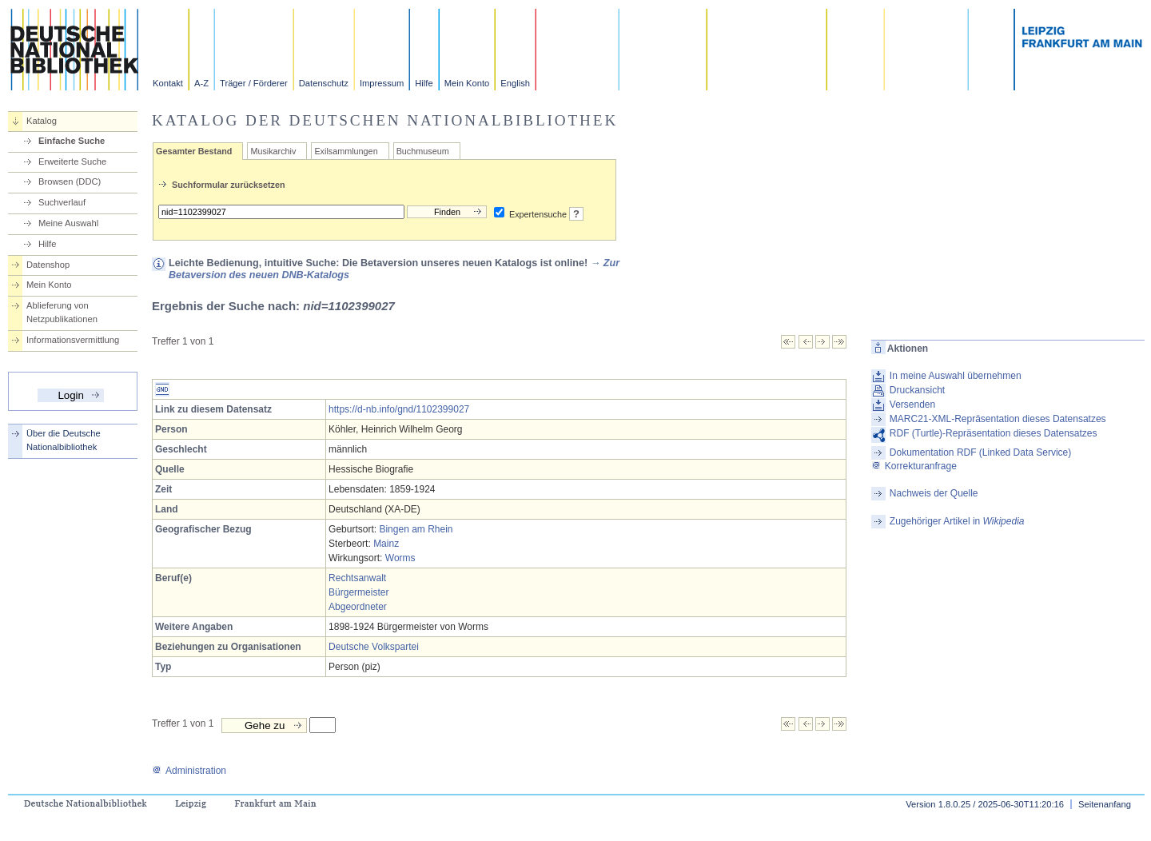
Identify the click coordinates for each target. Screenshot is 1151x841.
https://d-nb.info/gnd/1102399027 (399, 409)
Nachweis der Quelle (934, 493)
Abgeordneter (358, 606)
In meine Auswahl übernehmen (956, 375)
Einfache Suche (71, 140)
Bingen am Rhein (415, 529)
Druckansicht (917, 390)
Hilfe (423, 83)
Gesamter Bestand (194, 151)
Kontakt (168, 83)
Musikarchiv (273, 151)
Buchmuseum (422, 151)
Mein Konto (467, 83)
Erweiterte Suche (72, 161)
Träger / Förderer (254, 83)
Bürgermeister (358, 592)
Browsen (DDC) (69, 181)
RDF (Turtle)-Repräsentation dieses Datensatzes (993, 433)
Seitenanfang (1104, 804)
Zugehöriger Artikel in (957, 521)
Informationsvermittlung (72, 340)
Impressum (382, 83)
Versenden (912, 404)
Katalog (41, 121)
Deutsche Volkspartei (374, 646)
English (515, 83)
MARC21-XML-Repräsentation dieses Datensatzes (998, 418)
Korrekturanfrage (914, 466)
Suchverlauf (62, 202)
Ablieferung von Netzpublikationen (62, 312)
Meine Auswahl (68, 223)
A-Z (201, 83)
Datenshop (48, 264)
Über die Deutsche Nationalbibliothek (63, 440)
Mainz (386, 543)
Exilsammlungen (345, 151)
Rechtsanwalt (357, 578)
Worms (400, 558)
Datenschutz (323, 83)
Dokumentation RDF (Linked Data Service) (980, 452)
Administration (189, 770)
